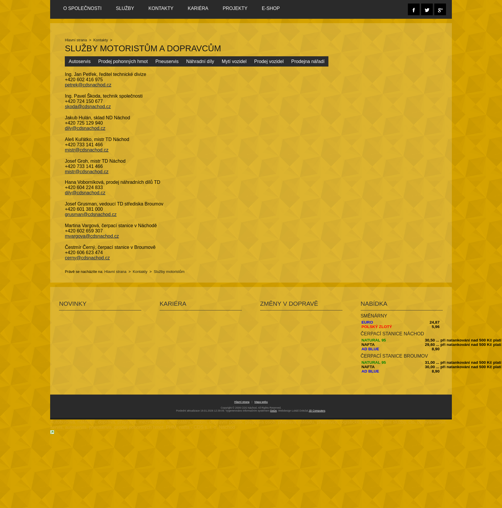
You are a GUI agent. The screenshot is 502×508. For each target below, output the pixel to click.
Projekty (233, 8)
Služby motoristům (169, 271)
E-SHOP (269, 8)
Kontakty (159, 8)
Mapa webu (261, 401)
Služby (124, 8)
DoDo (273, 410)
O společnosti (82, 8)
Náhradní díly (200, 61)
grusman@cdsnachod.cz (90, 214)
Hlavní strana (76, 40)
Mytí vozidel (234, 61)
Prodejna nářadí (308, 61)
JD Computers (317, 410)
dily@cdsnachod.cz (85, 128)
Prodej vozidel (269, 61)
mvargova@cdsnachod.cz (92, 236)
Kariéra (196, 8)
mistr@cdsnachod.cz (86, 149)
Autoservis (80, 61)
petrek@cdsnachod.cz (88, 84)
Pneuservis (167, 61)
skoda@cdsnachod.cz (88, 106)
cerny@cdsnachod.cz (87, 257)
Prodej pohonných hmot (123, 61)
